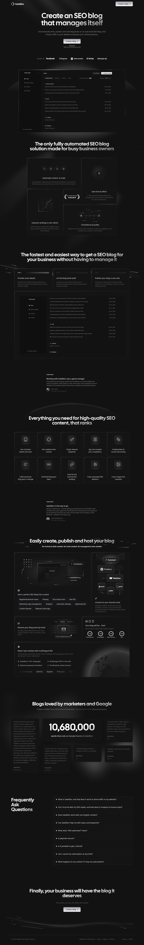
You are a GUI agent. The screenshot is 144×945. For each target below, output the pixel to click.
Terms (131, 939)
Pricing (112, 939)
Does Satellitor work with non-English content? (77, 815)
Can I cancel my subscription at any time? (75, 854)
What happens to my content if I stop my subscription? (81, 862)
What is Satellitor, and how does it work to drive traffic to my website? (87, 799)
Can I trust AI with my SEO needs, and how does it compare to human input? (90, 807)
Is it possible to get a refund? (70, 846)
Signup (105, 939)
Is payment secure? (66, 838)
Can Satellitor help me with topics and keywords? (78, 823)
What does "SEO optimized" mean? (72, 830)
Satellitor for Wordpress (87, 939)
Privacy (124, 939)
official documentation (99, 709)
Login (99, 939)
